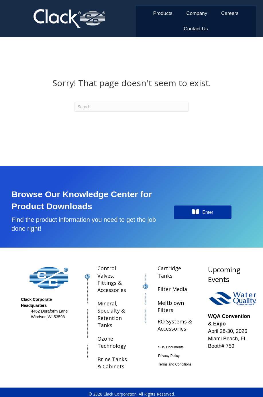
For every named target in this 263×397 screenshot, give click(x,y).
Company (196, 13)
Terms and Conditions (174, 364)
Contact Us (196, 28)
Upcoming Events (224, 274)
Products (162, 13)
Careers (229, 13)
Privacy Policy (169, 356)
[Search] (131, 107)
